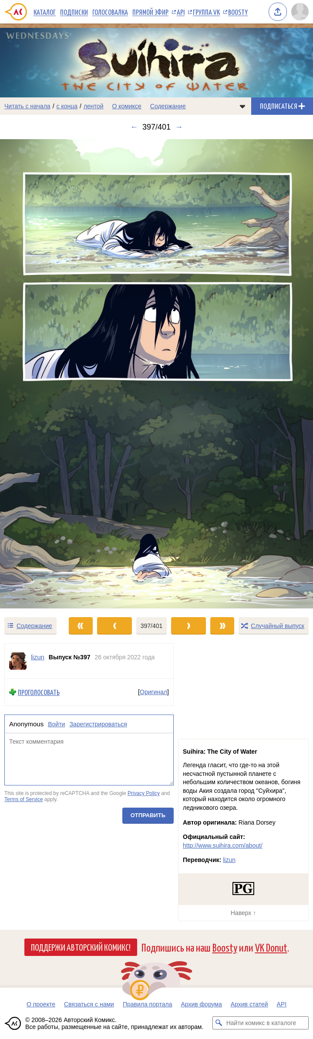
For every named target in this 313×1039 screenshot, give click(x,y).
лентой (94, 106)
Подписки (74, 12)
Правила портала (147, 1004)
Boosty (238, 12)
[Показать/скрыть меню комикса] (242, 106)
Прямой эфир (150, 12)
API (181, 12)
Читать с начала (27, 106)
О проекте (41, 1004)
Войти (56, 724)
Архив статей (249, 1004)
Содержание (168, 106)
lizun (229, 859)
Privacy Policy (144, 793)
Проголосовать (39, 692)
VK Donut (271, 947)
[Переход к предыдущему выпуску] (39, 373)
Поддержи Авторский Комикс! (81, 946)
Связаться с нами (89, 1004)
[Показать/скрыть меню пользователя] (300, 11)
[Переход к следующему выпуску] (156, 373)
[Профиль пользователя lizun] (18, 661)
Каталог (45, 12)
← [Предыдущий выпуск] (134, 127)
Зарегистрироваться (98, 724)
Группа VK (206, 12)
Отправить (148, 815)
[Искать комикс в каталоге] (219, 1023)
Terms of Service (23, 799)
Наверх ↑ (243, 912)
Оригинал (153, 691)
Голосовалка (110, 12)
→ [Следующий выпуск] (179, 127)
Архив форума (201, 1004)
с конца (67, 106)
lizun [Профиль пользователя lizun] (37, 657)
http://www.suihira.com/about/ (223, 845)
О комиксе (126, 106)
